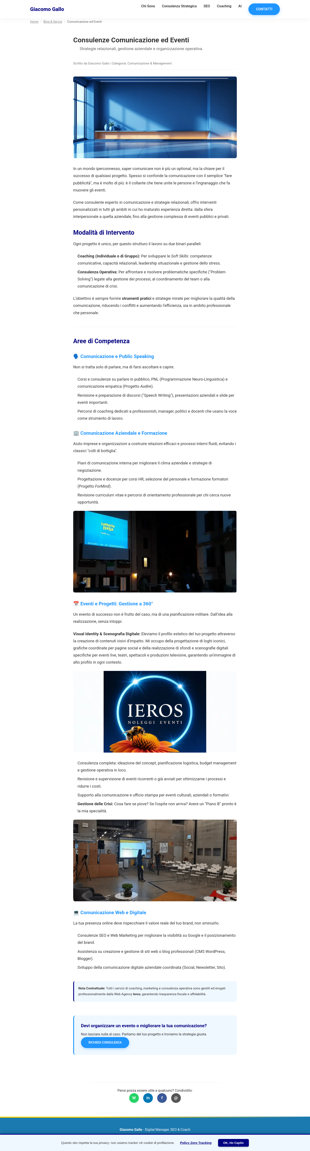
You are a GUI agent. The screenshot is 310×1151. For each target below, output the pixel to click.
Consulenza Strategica (179, 6)
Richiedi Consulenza (105, 1042)
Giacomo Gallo (47, 9)
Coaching (224, 6)
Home (34, 22)
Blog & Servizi (52, 22)
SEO (207, 6)
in (148, 1097)
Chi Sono (148, 6)
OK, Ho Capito (233, 1143)
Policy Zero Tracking (196, 1143)
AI (240, 6)
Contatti (264, 9)
